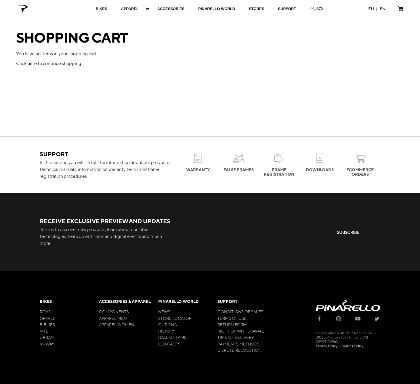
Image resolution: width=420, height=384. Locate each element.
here (32, 63)
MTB (44, 330)
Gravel (47, 318)
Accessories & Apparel (125, 301)
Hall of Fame (172, 337)
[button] (371, 9)
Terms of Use (232, 318)
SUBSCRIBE (348, 232)
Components (114, 311)
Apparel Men (113, 318)
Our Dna (167, 324)
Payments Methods (238, 343)
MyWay (47, 343)
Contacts (169, 343)
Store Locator (175, 318)
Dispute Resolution (239, 350)
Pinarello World (178, 301)
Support (227, 301)
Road (45, 311)
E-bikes (47, 324)
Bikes (46, 301)
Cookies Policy (351, 345)
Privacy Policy (326, 345)
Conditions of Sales (240, 311)
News (164, 311)
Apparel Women (116, 324)
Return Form (232, 324)
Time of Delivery (235, 337)
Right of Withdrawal (240, 330)
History (166, 330)
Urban (47, 337)
